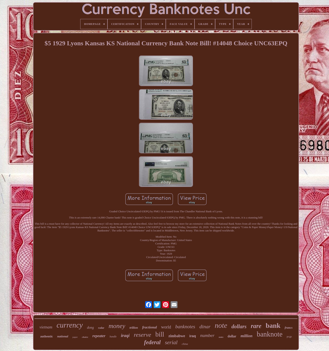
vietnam (46, 327)
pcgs (289, 336)
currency (70, 325)
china (185, 343)
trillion (133, 327)
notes (221, 337)
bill (159, 334)
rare (256, 325)
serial (171, 342)
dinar (204, 326)
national (62, 336)
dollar (232, 336)
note (221, 325)
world (166, 327)
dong (90, 327)
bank (273, 325)
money (117, 325)
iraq (192, 336)
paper (74, 337)
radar (101, 327)
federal (152, 342)
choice (85, 337)
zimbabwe (176, 336)
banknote (269, 334)
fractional (149, 327)
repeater (98, 336)
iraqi (125, 335)
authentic (46, 336)
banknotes (185, 326)
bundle (113, 336)
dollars (239, 326)
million (246, 336)
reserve (142, 334)
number (207, 335)
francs (289, 327)
